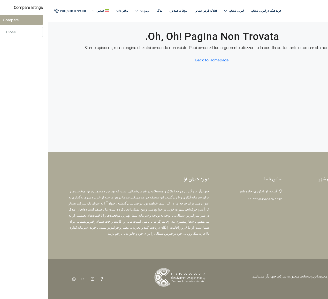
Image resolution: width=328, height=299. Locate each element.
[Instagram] (43, 279)
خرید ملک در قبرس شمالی (218, 10)
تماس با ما (74, 10)
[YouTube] (34, 279)
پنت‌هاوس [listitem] (299, 225)
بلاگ (111, 10)
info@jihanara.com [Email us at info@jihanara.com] (219, 199)
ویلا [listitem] (304, 217)
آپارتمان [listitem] (300, 201)
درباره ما (97, 10)
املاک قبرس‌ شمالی (158, 10)
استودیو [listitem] (301, 209)
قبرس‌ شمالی (188, 10)
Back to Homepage (164, 60)
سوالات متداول (130, 10)
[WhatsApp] (25, 279)
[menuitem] (21, 11)
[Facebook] (52, 279)
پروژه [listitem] (302, 193)
